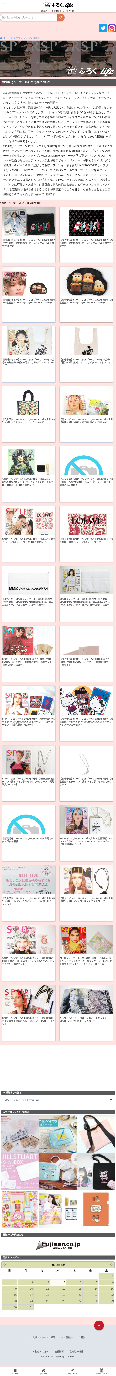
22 (112, 1295)
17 (31, 1295)
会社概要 (59, 1353)
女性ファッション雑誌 (44, 1339)
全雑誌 (82, 1339)
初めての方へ (41, 1353)
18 (47, 1295)
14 (96, 1289)
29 (112, 1302)
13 (79, 1289)
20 (79, 1295)
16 (15, 1295)
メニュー (14, 1371)
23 (15, 1302)
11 (47, 1289)
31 (31, 1308)
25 (47, 1302)
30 (15, 1308)
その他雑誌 (67, 1339)
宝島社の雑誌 (76, 1353)
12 (63, 1289)
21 (96, 1295)
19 (63, 1295)
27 (79, 1302)
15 (112, 1289)
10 (31, 1289)
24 (31, 1302)
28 (96, 1302)
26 (63, 1302)
